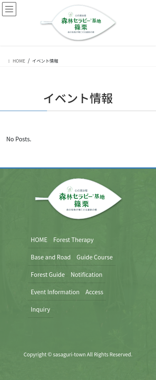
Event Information (55, 292)
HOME (39, 239)
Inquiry (40, 309)
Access (94, 292)
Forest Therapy (73, 239)
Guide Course (95, 257)
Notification (87, 274)
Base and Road (51, 257)
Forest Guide (48, 274)
